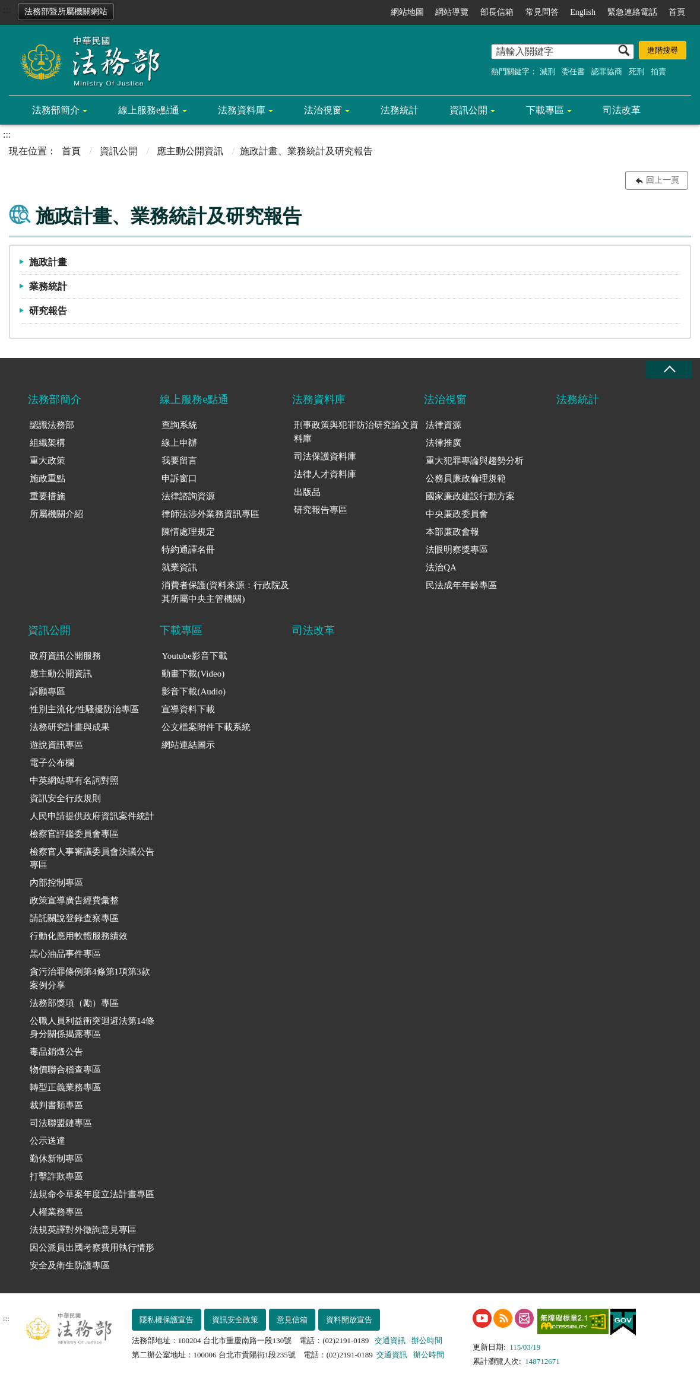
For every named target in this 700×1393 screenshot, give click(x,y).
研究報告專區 (320, 510)
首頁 (677, 12)
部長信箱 (497, 12)
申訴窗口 (179, 478)
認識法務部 (52, 425)
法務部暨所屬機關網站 (65, 11)
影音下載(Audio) (193, 691)
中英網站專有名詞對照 (74, 780)
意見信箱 (292, 1319)
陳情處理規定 (188, 532)
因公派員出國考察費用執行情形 (92, 1247)
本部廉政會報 (452, 532)
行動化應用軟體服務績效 (79, 936)
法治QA (441, 567)
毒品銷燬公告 (56, 1051)
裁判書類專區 (56, 1105)
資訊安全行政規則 (65, 798)
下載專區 (545, 110)
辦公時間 (426, 1340)
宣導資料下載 (188, 709)
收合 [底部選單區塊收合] (669, 369)
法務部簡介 (56, 110)
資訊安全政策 (235, 1319)
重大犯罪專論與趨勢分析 (475, 460)
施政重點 (47, 478)
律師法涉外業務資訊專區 (210, 514)
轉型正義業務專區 (65, 1087)
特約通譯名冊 (188, 549)
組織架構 (47, 443)
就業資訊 (179, 567)
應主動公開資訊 (190, 151)
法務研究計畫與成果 (70, 727)
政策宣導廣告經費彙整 (74, 900)
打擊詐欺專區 (56, 1176)
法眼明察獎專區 (457, 549)
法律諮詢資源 (188, 496)
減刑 (547, 71)
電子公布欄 (52, 762)
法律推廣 (443, 443)
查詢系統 (179, 425)
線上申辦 (179, 443)
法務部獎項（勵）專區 (74, 1003)
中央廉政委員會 (457, 514)
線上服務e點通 (148, 110)
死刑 (636, 71)
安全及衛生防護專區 (70, 1265)
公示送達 (47, 1141)
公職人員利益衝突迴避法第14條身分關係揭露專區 (92, 1027)
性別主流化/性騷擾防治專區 (84, 709)
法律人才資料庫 (325, 474)
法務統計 (400, 110)
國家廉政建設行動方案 (470, 496)
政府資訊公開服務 (65, 656)
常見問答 (542, 12)
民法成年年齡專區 (461, 585)
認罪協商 (606, 71)
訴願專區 (47, 691)
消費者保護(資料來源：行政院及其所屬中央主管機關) (225, 592)
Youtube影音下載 (194, 656)
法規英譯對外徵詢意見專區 (83, 1230)
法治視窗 (323, 110)
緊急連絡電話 (632, 12)
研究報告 (48, 311)
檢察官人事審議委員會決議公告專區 (92, 858)
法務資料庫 (241, 110)
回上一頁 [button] (662, 180)
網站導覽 (451, 12)
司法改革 (622, 110)
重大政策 (47, 460)
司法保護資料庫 (325, 456)
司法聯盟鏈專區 (61, 1123)
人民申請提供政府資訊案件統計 (92, 816)
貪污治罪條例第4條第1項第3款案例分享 (90, 978)
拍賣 (658, 71)
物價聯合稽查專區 (65, 1069)
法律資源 (443, 425)
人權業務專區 (56, 1212)
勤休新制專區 (56, 1158)
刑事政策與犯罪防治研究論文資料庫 (356, 431)
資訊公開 (468, 110)
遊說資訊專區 (56, 745)
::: (7, 10)
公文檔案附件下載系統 (206, 727)
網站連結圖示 (188, 745)
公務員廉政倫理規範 (466, 478)
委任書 (573, 71)
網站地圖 (407, 12)
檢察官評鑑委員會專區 (74, 834)
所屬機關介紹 (56, 514)
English (583, 12)
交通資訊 (390, 1340)
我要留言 (179, 460)
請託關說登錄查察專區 (74, 918)
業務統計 (48, 286)
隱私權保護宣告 (167, 1319)
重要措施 (47, 496)
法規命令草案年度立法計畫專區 (92, 1194)
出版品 (307, 492)
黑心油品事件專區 (65, 954)
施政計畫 (48, 262)
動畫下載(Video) (192, 673)
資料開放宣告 (349, 1319)
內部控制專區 (56, 882)
